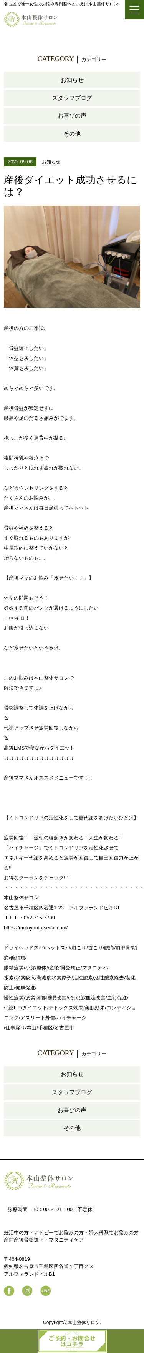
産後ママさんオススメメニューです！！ (49, 778)
